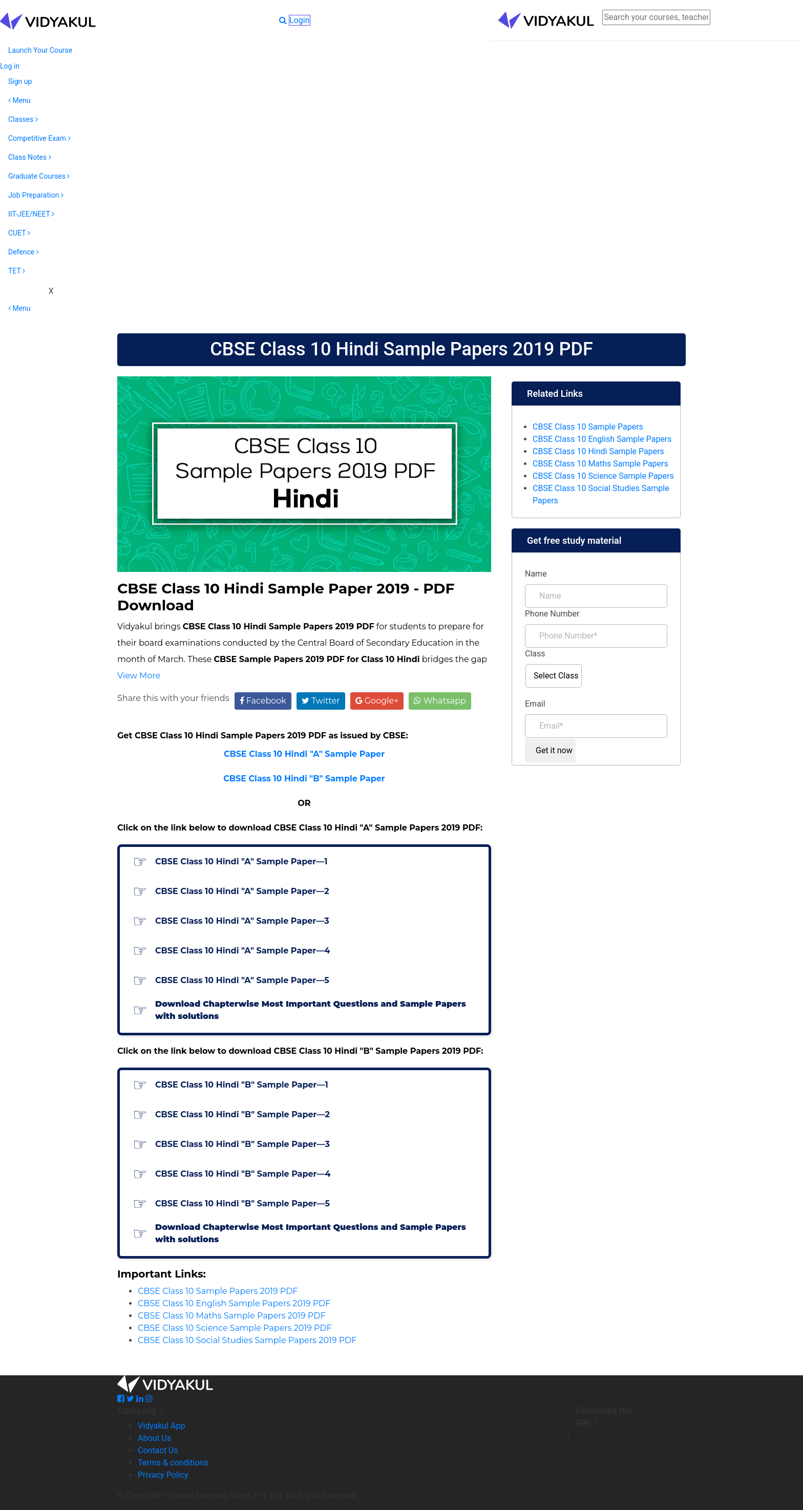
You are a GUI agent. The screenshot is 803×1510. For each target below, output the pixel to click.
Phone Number (552, 614)
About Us (154, 1438)
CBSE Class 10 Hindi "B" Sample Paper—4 (243, 1174)
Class (535, 653)
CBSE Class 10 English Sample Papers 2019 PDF (234, 1303)
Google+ (377, 701)
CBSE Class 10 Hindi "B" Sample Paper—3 (242, 1144)
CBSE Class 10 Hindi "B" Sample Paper (304, 778)
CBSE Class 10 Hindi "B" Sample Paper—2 (242, 1114)
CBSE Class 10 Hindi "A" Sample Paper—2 (242, 891)
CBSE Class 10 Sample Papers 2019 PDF (218, 1291)
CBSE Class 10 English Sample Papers (602, 439)
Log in (9, 66)
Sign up (20, 81)
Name (536, 574)
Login (299, 20)
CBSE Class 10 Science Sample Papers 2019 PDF (235, 1328)
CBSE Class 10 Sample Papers (588, 427)
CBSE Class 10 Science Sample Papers (603, 476)
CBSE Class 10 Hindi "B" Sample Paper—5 (242, 1203)
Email (535, 704)
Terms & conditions (173, 1463)
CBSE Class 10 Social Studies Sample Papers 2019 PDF (247, 1340)
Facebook (263, 701)
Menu (19, 100)
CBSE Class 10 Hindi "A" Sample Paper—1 (241, 861)
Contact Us (158, 1450)
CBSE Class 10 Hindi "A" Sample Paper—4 (242, 950)
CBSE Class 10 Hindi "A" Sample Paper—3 (242, 921)
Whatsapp (440, 701)
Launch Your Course (40, 50)
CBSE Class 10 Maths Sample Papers (600, 464)
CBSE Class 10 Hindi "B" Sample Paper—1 (241, 1085)
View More (138, 675)
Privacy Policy (163, 1475)
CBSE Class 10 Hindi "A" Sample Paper (304, 754)
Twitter (321, 701)
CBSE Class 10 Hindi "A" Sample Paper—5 (242, 980)
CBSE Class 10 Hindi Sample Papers (598, 451)
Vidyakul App (161, 1426)
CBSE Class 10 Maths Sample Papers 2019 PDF (232, 1316)
